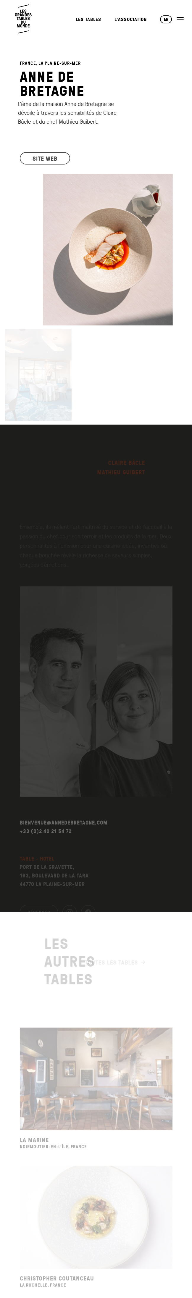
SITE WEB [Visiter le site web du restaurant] (45, 162)
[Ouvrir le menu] (180, 19)
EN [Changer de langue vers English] (166, 19)
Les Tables (88, 19)
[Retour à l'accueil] (24, 19)
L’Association (130, 19)
